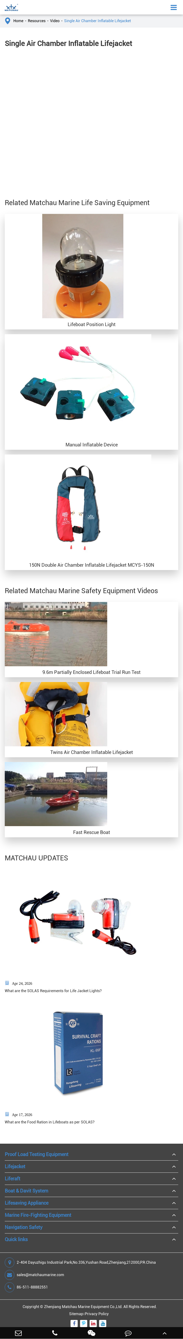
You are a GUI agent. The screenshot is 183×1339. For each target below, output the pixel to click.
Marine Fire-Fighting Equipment (38, 1215)
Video (55, 21)
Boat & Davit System (26, 1191)
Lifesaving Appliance (26, 1203)
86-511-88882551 (26, 1287)
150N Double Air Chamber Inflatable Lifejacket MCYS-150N (91, 565)
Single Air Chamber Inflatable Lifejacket (97, 21)
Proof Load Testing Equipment (36, 1154)
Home (18, 21)
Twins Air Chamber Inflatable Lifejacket (91, 752)
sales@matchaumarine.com (34, 1275)
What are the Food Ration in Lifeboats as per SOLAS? (50, 1122)
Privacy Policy (97, 1314)
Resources (37, 21)
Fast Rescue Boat (91, 832)
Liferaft (12, 1179)
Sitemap (76, 1314)
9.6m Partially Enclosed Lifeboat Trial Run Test (91, 672)
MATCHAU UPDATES (36, 858)
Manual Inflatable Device (92, 445)
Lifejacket (15, 1166)
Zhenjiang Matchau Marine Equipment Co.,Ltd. (83, 1306)
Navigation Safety (23, 1227)
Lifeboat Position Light (92, 324)
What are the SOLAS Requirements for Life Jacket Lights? (53, 991)
